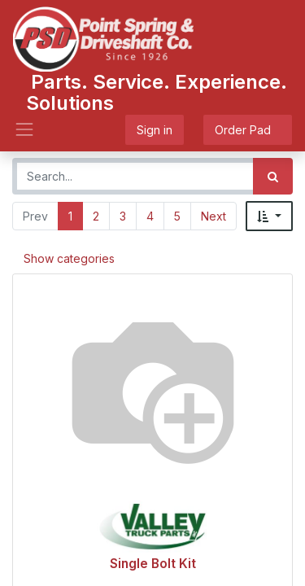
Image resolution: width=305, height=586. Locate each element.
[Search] (273, 176)
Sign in (154, 130)
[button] (269, 216)
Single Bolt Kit (153, 563)
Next (213, 216)
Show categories (69, 258)
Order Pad (248, 130)
